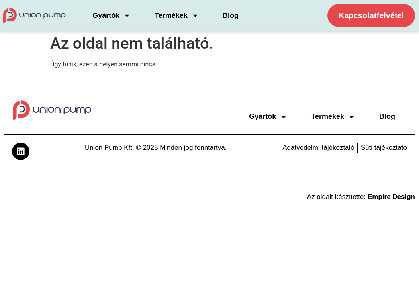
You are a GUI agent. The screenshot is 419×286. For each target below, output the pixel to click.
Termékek (177, 15)
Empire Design (391, 197)
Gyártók (111, 15)
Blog (231, 15)
